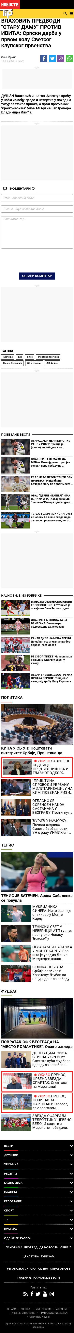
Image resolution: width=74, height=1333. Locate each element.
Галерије (24, 1278)
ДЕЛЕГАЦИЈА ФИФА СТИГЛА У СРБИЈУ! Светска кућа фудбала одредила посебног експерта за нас (51, 1059)
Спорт (38, 1210)
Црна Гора (30, 1256)
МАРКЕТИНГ (62, 1309)
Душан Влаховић (12, 363)
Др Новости (48, 1247)
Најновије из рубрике (21, 595)
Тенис (7, 845)
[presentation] (37, 260)
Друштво (38, 1155)
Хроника (38, 1164)
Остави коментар (37, 276)
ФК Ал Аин (52, 363)
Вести (38, 1146)
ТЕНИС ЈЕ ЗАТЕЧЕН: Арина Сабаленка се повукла (37, 898)
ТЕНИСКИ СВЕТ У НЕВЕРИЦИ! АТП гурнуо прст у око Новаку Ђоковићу (52, 933)
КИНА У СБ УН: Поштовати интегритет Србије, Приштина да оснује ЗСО (31, 753)
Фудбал (9, 991)
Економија (38, 1183)
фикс (30, 357)
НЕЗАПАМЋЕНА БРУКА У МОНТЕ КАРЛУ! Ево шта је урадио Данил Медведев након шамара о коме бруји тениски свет (52, 953)
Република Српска (21, 1269)
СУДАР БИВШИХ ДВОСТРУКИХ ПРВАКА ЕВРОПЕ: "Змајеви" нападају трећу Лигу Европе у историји (51, 678)
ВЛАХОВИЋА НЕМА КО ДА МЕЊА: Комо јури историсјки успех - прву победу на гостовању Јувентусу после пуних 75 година (50, 462)
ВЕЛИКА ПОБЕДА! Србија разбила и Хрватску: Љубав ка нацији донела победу (50, 973)
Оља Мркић (8, 57)
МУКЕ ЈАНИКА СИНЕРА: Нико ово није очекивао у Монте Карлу (51, 913)
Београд (30, 1247)
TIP (38, 1219)
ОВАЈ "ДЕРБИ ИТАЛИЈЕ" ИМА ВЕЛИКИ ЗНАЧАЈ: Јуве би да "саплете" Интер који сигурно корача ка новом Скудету (50, 499)
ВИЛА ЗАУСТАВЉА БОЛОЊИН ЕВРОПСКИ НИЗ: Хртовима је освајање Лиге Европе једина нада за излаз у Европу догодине (51, 605)
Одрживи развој (38, 1238)
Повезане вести (15, 434)
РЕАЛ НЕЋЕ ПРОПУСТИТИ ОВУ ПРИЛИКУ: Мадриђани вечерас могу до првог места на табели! (51, 481)
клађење (8, 357)
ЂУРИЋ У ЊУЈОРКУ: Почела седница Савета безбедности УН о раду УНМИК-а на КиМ (51, 827)
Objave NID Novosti (39, 1317)
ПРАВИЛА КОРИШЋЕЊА (53, 1313)
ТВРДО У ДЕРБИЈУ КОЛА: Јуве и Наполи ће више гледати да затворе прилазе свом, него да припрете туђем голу (52, 517)
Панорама (14, 1247)
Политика (11, 697)
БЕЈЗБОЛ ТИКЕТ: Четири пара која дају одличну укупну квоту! (51, 660)
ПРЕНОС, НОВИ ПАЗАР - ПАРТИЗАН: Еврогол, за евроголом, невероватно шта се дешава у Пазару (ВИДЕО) (50, 1102)
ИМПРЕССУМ (43, 1309)
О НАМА (11, 1309)
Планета (38, 1192)
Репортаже (38, 1201)
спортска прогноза (48, 357)
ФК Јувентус (34, 363)
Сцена (43, 1269)
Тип (20, 357)
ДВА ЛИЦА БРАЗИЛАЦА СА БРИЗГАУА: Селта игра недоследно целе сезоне (49, 623)
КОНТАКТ (26, 1309)
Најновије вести (46, 1278)
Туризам (47, 1256)
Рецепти (38, 1173)
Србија (65, 1247)
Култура (38, 1229)
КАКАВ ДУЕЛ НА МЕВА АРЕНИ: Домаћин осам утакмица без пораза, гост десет (51, 641)
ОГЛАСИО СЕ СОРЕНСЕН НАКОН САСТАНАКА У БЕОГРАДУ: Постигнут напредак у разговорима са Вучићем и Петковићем (52, 807)
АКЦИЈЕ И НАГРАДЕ (23, 1313)
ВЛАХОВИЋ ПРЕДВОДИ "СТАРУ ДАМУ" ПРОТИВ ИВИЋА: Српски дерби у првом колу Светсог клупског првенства (31, 33)
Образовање (60, 1269)
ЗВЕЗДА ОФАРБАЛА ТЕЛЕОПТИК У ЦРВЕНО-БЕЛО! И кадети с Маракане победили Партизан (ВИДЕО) (52, 1122)
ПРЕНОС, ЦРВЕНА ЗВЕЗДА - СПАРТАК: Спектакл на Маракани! (50, 1081)
